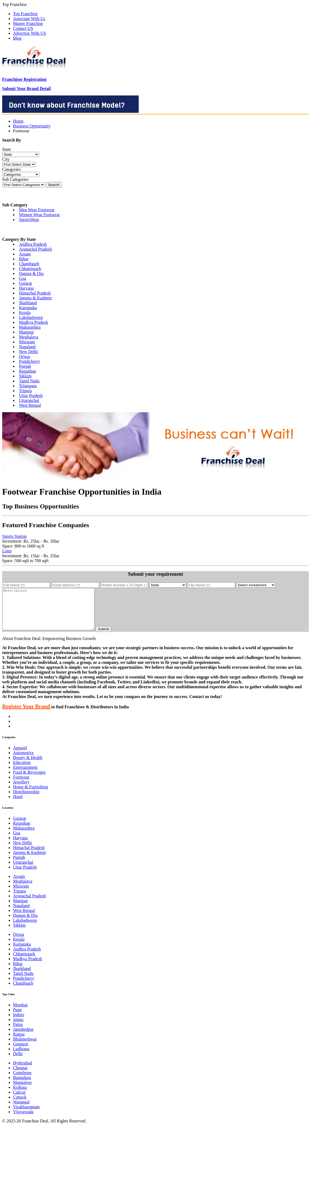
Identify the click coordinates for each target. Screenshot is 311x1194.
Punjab (25, 366)
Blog (17, 38)
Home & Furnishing (30, 795)
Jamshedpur (23, 1037)
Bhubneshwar (25, 1047)
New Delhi (28, 351)
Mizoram (27, 342)
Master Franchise (28, 23)
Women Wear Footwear (39, 214)
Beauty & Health (27, 765)
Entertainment (25, 775)
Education (22, 770)
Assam (25, 254)
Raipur (19, 1042)
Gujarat (25, 283)
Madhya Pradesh (33, 322)
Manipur (26, 332)
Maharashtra (30, 327)
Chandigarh (29, 263)
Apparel (20, 756)
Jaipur (18, 1027)
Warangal (21, 1110)
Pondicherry (29, 361)
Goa (22, 278)
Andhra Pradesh (33, 244)
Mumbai (20, 1013)
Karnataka (28, 307)
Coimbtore (22, 1080)
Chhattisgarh (30, 268)
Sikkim (25, 376)
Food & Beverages (29, 780)
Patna (18, 1032)
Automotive (23, 760)
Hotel (18, 804)
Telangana (28, 385)
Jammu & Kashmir (35, 298)
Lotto (7, 551)
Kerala (25, 312)
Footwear (21, 785)
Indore (18, 1022)
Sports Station (14, 536)
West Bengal (30, 405)
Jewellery (21, 790)
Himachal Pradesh (35, 293)
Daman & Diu (31, 273)
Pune (17, 1018)
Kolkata (20, 1095)
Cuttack (20, 1105)
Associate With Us (29, 18)
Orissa (24, 356)
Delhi (18, 1061)
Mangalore (22, 1090)
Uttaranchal (29, 400)
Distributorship (26, 800)
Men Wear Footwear (36, 209)
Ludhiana (21, 1057)
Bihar (24, 259)
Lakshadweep (31, 317)
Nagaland (27, 346)
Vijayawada (23, 1120)
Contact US (23, 28)
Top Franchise (25, 13)
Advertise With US (29, 33)
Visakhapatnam (26, 1115)
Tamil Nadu (29, 381)
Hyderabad (22, 1071)
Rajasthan (27, 371)
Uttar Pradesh (31, 395)
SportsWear (29, 219)
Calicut (19, 1100)
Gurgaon (20, 1052)
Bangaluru (22, 1085)
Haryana (26, 288)
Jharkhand (28, 302)
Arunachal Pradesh (35, 249)
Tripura (25, 390)
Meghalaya (28, 337)
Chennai (20, 1076)
